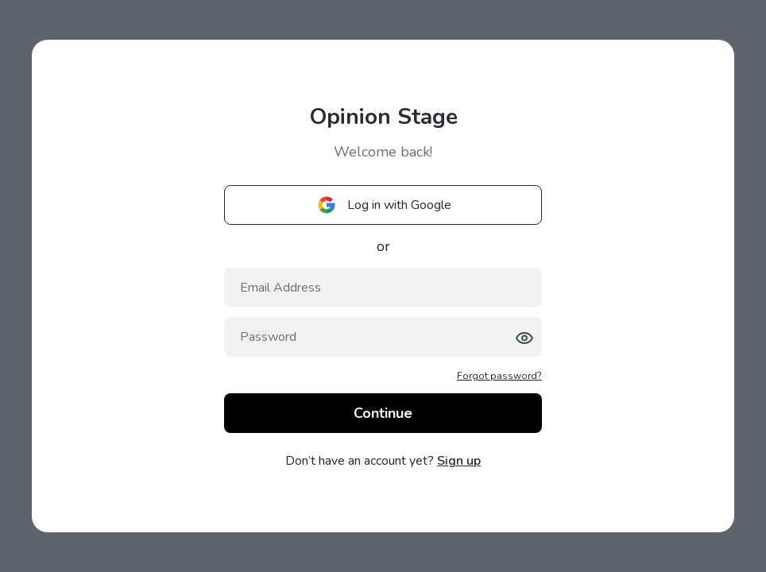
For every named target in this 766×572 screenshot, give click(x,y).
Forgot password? (499, 375)
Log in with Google (383, 205)
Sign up (459, 461)
